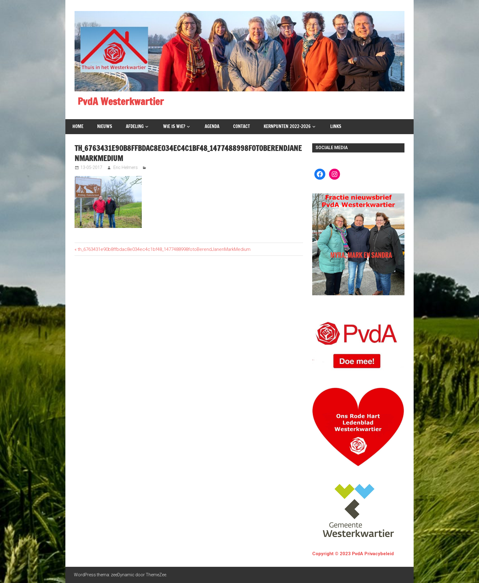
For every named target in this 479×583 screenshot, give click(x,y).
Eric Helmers (125, 167)
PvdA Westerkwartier (121, 101)
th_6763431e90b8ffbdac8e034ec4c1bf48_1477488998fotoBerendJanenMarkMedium (163, 249)
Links (335, 126)
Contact (241, 126)
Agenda (212, 126)
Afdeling (135, 126)
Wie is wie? (174, 126)
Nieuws (104, 126)
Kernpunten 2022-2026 (287, 126)
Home (77, 126)
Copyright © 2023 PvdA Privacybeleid (353, 553)
